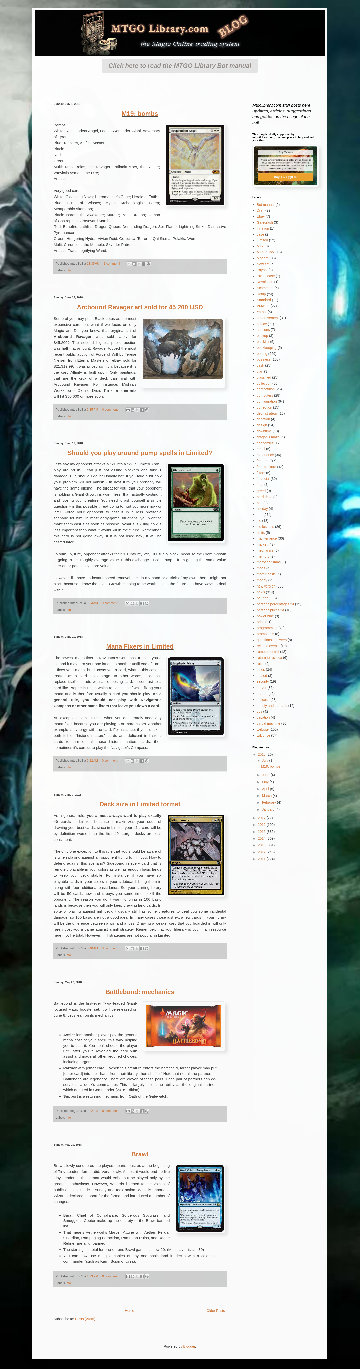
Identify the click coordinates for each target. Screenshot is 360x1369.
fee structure (266, 467)
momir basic (266, 574)
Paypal (262, 270)
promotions (265, 634)
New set (263, 264)
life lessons (265, 527)
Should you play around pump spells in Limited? (140, 452)
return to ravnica (269, 658)
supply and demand (272, 706)
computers (265, 395)
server (262, 688)
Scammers (265, 288)
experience (265, 455)
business (264, 359)
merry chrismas (269, 562)
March (267, 796)
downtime (264, 431)
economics (265, 443)
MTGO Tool (266, 252)
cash (260, 365)
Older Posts (216, 1311)
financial (263, 479)
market (262, 544)
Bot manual (266, 205)
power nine (265, 616)
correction (264, 407)
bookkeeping (267, 348)
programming (267, 628)
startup (262, 694)
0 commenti (110, 409)
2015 (262, 832)
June (266, 775)
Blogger (189, 1346)
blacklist (263, 342)
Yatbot (262, 312)
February (269, 802)
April (266, 789)
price (260, 622)
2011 (262, 859)
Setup (261, 294)
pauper (262, 598)
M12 (260, 246)
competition (266, 389)
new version (266, 586)
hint (260, 503)
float (260, 485)
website (263, 729)
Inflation (263, 228)
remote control (268, 652)
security (263, 681)
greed (261, 491)
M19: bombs (140, 113)
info (68, 270)
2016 (262, 825)
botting (262, 354)
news (261, 592)
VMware (263, 306)
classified (264, 377)
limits (261, 533)
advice (262, 324)
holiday (262, 509)
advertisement (268, 318)
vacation (263, 717)
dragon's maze (268, 437)
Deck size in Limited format (140, 804)
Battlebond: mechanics (140, 991)
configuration (267, 401)
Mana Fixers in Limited (140, 646)
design (262, 425)
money (262, 580)
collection (264, 383)
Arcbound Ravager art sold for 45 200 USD (140, 307)
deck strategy (267, 413)
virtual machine (268, 723)
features (263, 461)
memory (263, 556)
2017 (262, 818)
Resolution (265, 282)
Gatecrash (265, 222)
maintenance (267, 538)
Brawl (140, 1154)
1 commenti (112, 263)
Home (129, 1311)
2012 (262, 852)
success (263, 700)
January (269, 809)
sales (261, 670)
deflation (263, 419)
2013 (262, 845)
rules (260, 664)
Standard (264, 300)
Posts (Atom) (85, 1319)
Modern (263, 258)
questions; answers (272, 640)
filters (261, 473)
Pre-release (266, 276)
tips (259, 711)
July (265, 760)
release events (268, 646)
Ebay (261, 216)
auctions (263, 330)
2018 (262, 754)
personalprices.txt (270, 610)
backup (262, 336)
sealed (262, 676)
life (259, 521)
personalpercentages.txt (275, 604)
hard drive (264, 497)
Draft (260, 210)
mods (261, 568)
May (266, 782)
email (261, 449)
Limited (262, 240)
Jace (260, 234)
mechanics (265, 550)
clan (260, 371)
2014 (262, 838)
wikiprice (263, 735)
